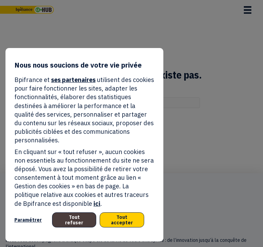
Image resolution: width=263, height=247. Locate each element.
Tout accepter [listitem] (122, 220)
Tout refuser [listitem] (74, 220)
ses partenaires (73, 80)
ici (96, 204)
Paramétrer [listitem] (28, 220)
